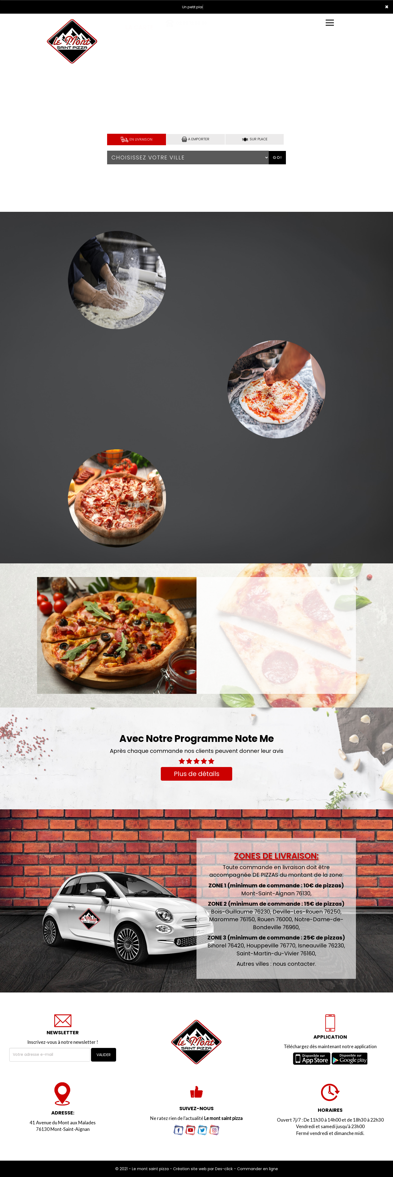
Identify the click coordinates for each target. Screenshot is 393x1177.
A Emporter (195, 139)
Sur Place (254, 139)
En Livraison (136, 139)
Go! (277, 157)
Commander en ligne (257, 1169)
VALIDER (103, 1054)
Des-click (224, 1169)
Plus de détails (196, 773)
